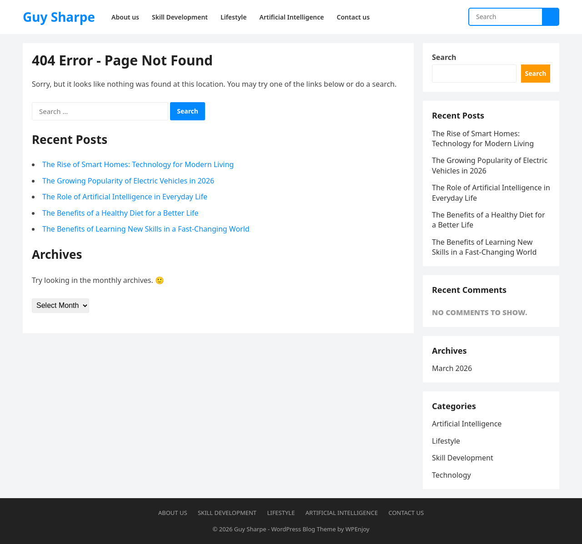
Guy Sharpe (59, 16)
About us (172, 513)
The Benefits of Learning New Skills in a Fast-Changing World (146, 229)
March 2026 (452, 368)
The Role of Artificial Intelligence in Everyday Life (124, 197)
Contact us (406, 513)
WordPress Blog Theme (303, 529)
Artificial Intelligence (467, 424)
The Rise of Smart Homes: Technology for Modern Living (138, 164)
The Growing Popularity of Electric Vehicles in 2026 (128, 181)
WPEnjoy (358, 529)
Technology (451, 475)
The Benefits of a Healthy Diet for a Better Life (120, 213)
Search (444, 57)
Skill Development (462, 458)
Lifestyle (446, 441)
